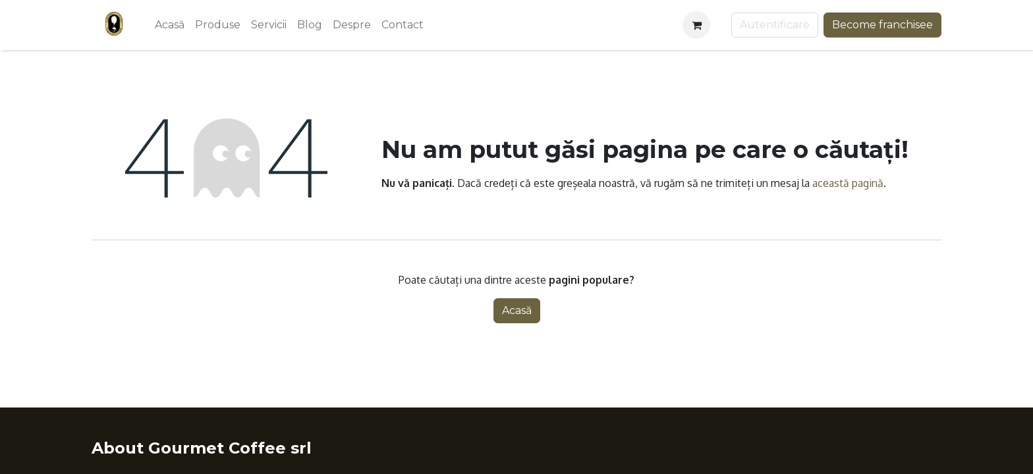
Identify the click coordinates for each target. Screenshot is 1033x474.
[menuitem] (170, 25)
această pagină (847, 183)
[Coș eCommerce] (696, 25)
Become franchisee (882, 24)
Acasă (517, 310)
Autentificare (775, 24)
